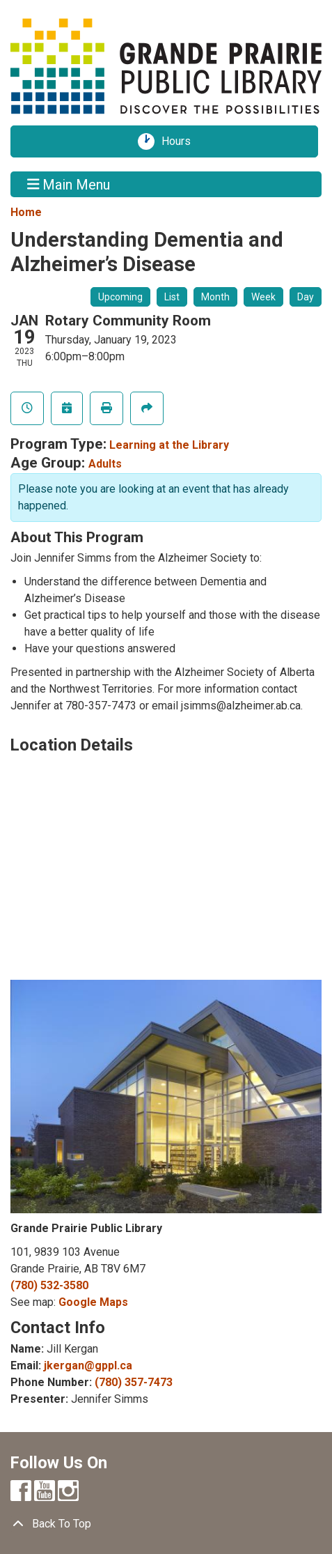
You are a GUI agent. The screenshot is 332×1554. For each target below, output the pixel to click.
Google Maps (93, 1302)
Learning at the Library (169, 445)
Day (305, 296)
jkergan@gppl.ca (88, 1365)
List (172, 296)
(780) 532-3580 (49, 1285)
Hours (181, 141)
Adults (105, 463)
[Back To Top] (166, 1524)
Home (26, 212)
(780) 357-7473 (134, 1382)
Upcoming (120, 296)
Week (263, 296)
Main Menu (69, 184)
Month (215, 296)
